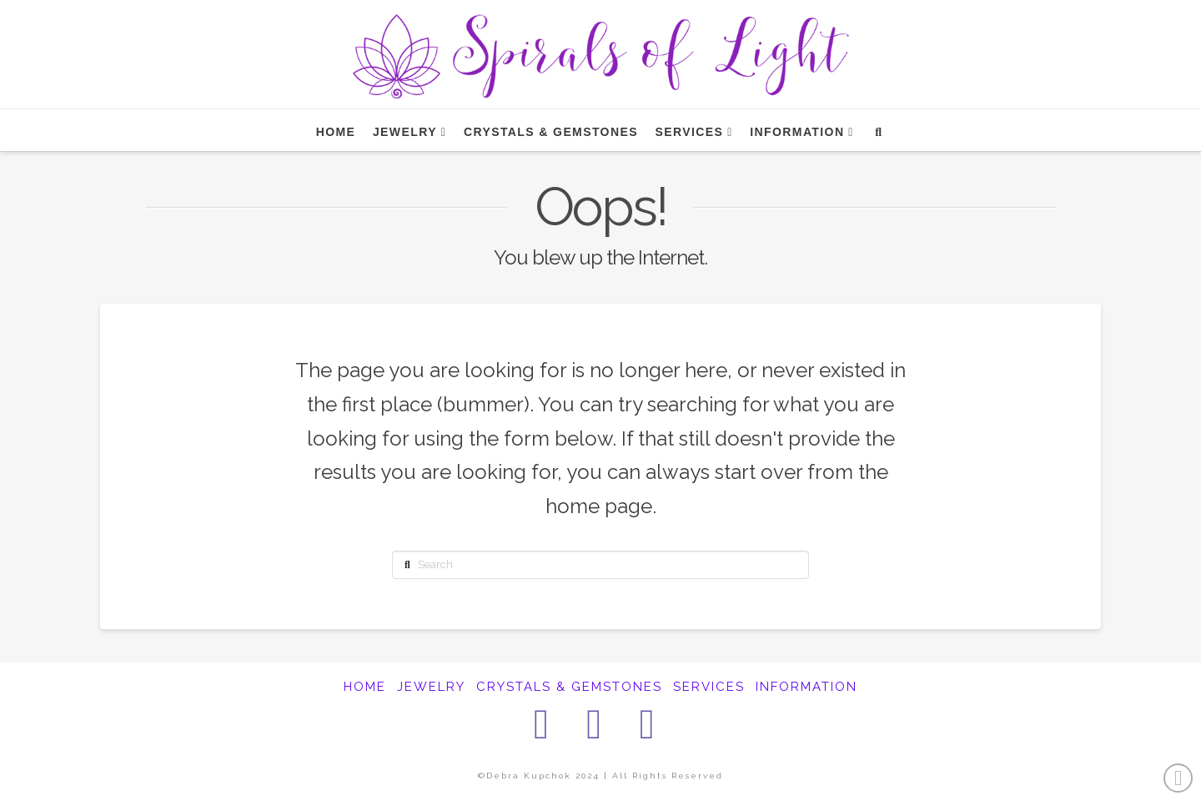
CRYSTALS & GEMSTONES (569, 686)
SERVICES (709, 686)
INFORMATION (806, 686)
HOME (365, 686)
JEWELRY (431, 686)
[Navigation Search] (878, 130)
